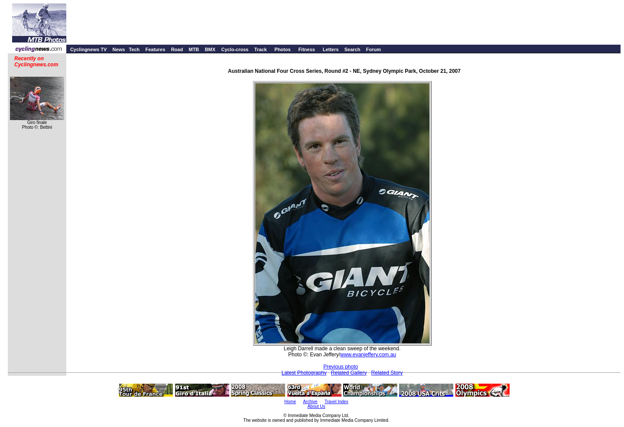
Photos (282, 49)
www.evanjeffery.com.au (368, 355)
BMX (210, 49)
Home (290, 401)
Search (352, 49)
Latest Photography (304, 373)
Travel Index (336, 401)
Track (260, 49)
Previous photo (340, 367)
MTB (193, 49)
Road (177, 49)
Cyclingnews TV (88, 49)
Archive (310, 401)
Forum (373, 49)
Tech (134, 49)
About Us (316, 406)
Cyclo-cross (234, 49)
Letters (331, 49)
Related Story (387, 373)
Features (155, 49)
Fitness (306, 49)
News (119, 49)
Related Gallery (349, 373)
